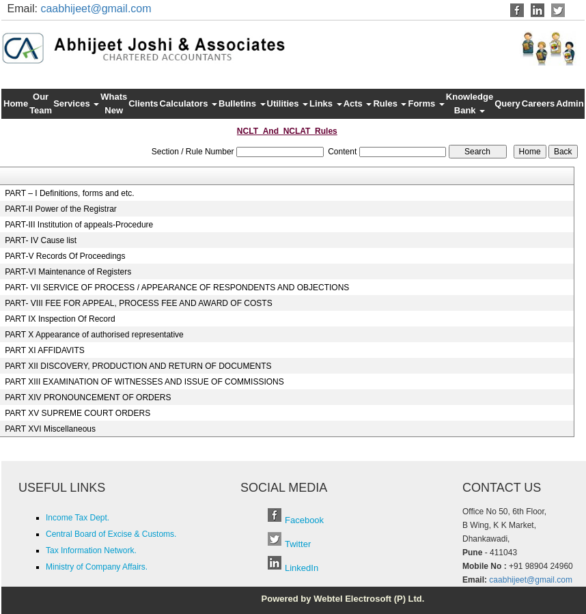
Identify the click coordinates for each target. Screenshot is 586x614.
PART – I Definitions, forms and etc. (69, 193)
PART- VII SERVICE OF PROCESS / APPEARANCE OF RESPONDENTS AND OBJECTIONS (177, 287)
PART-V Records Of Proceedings (65, 256)
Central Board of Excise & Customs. (111, 534)
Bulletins (242, 103)
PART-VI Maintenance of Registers (68, 272)
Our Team (40, 103)
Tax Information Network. (91, 550)
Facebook (304, 520)
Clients (143, 103)
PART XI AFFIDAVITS (44, 350)
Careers (538, 103)
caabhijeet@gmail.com (95, 8)
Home (15, 103)
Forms (426, 103)
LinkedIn (301, 568)
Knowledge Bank (469, 103)
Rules (389, 103)
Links (325, 103)
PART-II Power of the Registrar (61, 209)
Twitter (298, 544)
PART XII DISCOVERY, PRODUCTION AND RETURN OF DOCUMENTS (138, 366)
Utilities (288, 103)
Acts (358, 103)
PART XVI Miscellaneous (50, 429)
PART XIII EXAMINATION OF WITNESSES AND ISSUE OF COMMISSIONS (144, 382)
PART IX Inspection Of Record (60, 319)
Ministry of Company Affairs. (97, 567)
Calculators (188, 103)
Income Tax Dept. (77, 517)
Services (76, 103)
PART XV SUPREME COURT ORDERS (77, 413)
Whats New (113, 103)
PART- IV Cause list (40, 240)
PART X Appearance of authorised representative (94, 334)
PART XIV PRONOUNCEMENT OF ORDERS (88, 397)
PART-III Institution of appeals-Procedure (79, 224)
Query (507, 103)
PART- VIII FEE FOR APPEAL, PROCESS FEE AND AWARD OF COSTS (138, 303)
